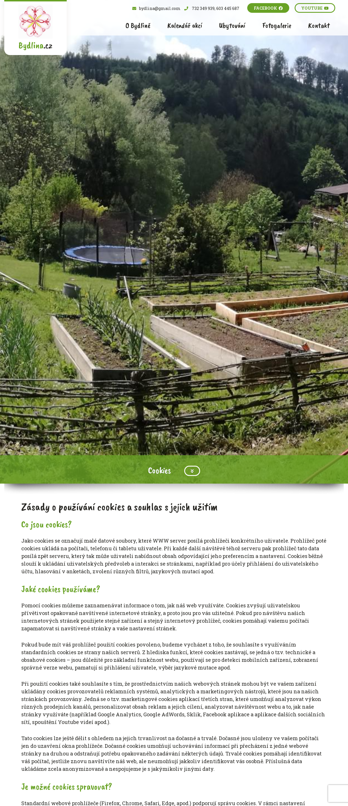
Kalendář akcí (184, 25)
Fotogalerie (276, 25)
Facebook (268, 8)
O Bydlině (137, 25)
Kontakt (319, 25)
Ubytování (232, 25)
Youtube (315, 8)
